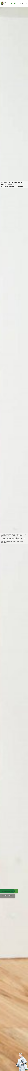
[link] (12, 3)
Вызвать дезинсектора (8, 891)
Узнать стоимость (7, 895)
